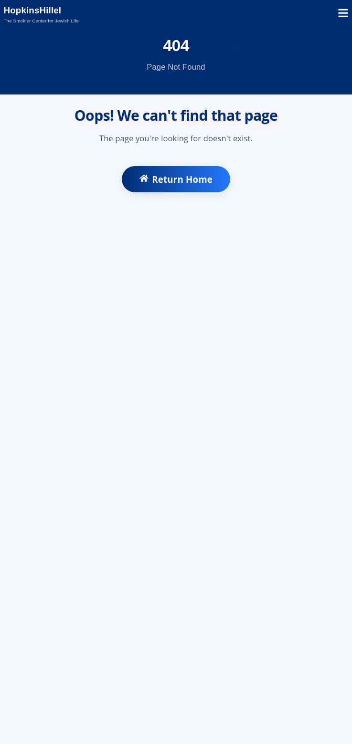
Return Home (176, 179)
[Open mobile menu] (343, 14)
